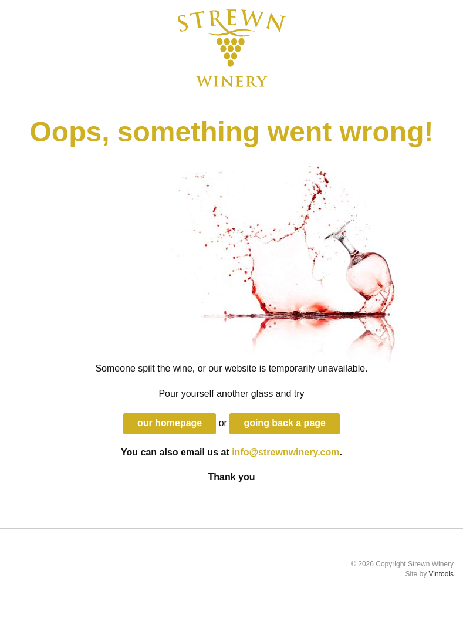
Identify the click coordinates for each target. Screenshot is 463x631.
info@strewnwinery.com (285, 452)
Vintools (441, 574)
